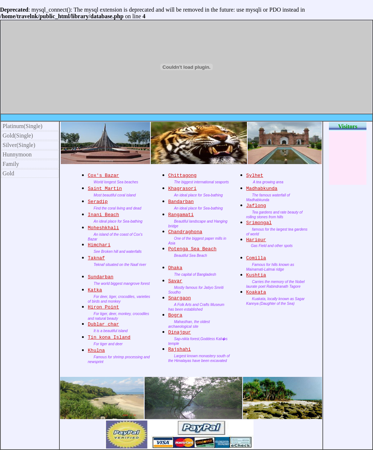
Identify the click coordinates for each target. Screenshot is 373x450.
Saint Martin (105, 188)
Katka (95, 290)
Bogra (175, 315)
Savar (175, 281)
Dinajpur (179, 332)
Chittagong (182, 175)
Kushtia (256, 275)
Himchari (99, 245)
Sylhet (254, 175)
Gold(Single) (18, 135)
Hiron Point (103, 307)
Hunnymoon (17, 154)
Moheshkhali (103, 228)
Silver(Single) (19, 145)
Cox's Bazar (103, 175)
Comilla (256, 258)
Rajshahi (179, 349)
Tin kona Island (109, 337)
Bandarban (181, 201)
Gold (8, 173)
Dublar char (103, 324)
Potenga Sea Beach (192, 249)
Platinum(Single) (22, 126)
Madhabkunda (262, 188)
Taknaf (96, 258)
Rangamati (181, 215)
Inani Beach (103, 215)
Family (11, 164)
